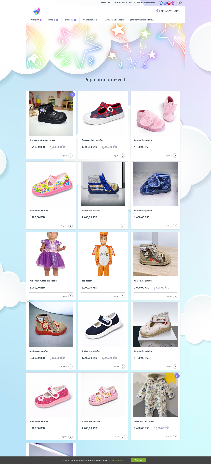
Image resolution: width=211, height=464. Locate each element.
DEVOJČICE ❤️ (36, 20)
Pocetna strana (106, 3)
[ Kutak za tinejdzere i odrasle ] (142, 20)
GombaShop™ (180, 452)
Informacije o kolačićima (115, 460)
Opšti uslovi (54, 438)
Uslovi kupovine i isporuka (35, 442)
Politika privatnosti (78, 438)
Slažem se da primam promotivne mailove (107, 425)
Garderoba (70, 20)
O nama (31, 438)
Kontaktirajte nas (121, 3)
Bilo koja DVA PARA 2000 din (114, 20)
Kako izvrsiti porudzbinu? (146, 3)
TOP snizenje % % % (90, 20)
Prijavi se (132, 3)
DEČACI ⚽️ (53, 20)
